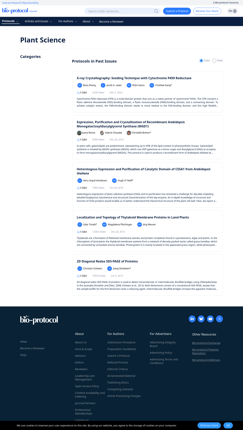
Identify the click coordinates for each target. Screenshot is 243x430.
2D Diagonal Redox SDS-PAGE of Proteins (107, 261)
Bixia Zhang (86, 85)
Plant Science (43, 40)
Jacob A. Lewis (111, 85)
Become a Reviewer (111, 21)
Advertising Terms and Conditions (164, 361)
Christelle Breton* (139, 133)
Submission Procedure (121, 342)
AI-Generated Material (121, 376)
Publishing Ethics (118, 382)
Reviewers (81, 369)
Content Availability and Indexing (90, 394)
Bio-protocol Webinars (206, 360)
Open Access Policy (87, 386)
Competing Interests (120, 389)
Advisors (80, 356)
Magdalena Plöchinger (117, 224)
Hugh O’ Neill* (122, 180)
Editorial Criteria (117, 369)
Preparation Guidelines (121, 349)
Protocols (10, 21)
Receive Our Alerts (207, 11)
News (23, 341)
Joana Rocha (86, 133)
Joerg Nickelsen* (119, 268)
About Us (81, 342)
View (217, 60)
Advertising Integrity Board (163, 344)
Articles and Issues (39, 21)
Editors (79, 362)
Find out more (209, 425)
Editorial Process (117, 362)
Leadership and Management (85, 377)
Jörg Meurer (146, 224)
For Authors (68, 21)
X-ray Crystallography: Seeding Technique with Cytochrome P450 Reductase (134, 78)
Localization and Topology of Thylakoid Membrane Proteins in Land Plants (133, 217)
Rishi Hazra (136, 85)
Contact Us (82, 420)
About (89, 21)
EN (233, 11)
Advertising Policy (161, 352)
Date (204, 60)
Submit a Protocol (177, 11)
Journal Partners (85, 403)
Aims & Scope (83, 349)
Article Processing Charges (124, 396)
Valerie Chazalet (111, 133)
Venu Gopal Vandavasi (92, 180)
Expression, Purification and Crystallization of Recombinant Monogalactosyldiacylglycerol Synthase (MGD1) (131, 124)
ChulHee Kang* (161, 85)
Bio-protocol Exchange (206, 343)
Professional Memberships (83, 411)
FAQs (23, 355)
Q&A (82, 92)
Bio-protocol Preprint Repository (205, 351)
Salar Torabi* (87, 224)
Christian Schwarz (89, 268)
